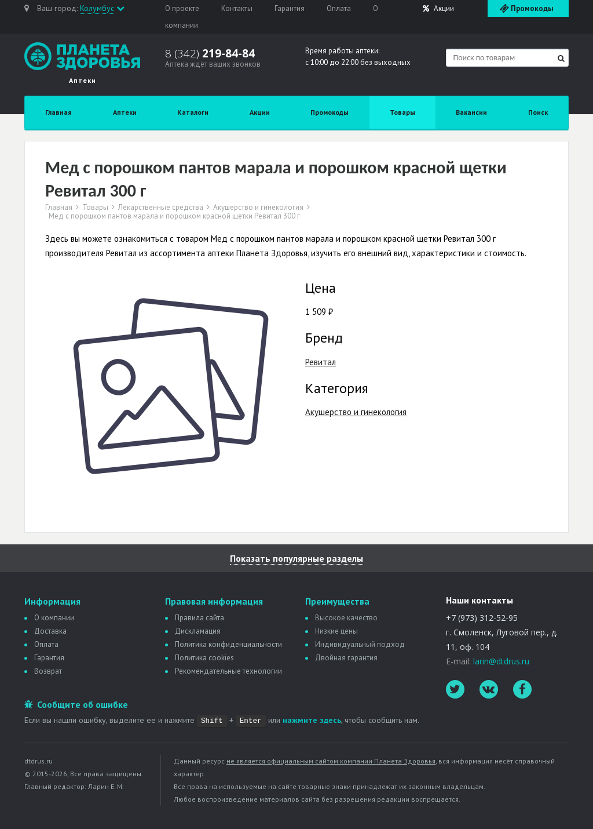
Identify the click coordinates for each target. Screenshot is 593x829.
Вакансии (471, 112)
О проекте (182, 8)
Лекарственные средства (160, 207)
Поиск (538, 112)
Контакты (236, 8)
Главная (58, 112)
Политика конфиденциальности (228, 644)
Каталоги (192, 112)
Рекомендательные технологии (228, 671)
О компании (54, 618)
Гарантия (289, 8)
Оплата (339, 8)
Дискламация (198, 631)
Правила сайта (199, 618)
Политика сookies (204, 658)
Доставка (50, 631)
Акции (438, 8)
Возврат (48, 671)
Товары (402, 112)
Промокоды (329, 112)
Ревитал (320, 362)
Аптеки (125, 112)
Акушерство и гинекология (258, 207)
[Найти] (561, 58)
